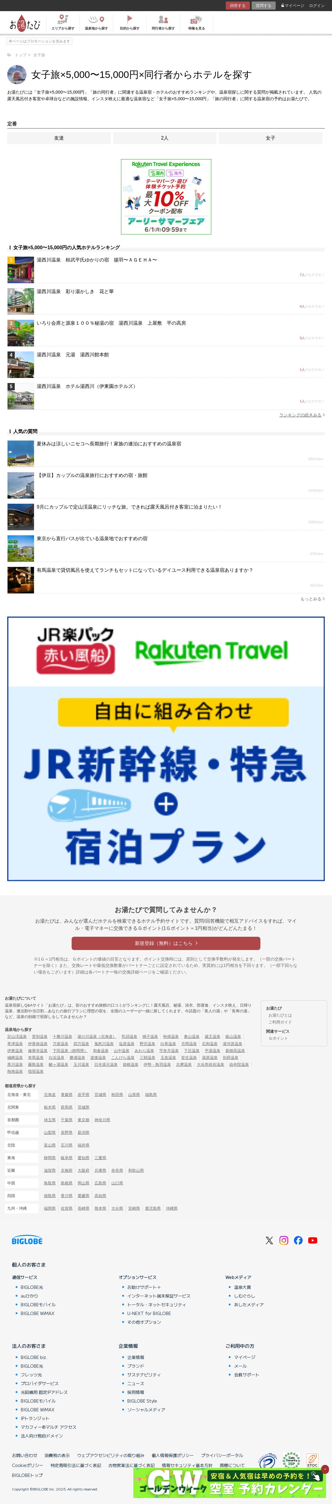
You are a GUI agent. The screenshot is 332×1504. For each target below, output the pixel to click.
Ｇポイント (278, 1038)
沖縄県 (172, 1208)
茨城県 (83, 1107)
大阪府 (83, 1170)
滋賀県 (50, 1170)
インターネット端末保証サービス (159, 1296)
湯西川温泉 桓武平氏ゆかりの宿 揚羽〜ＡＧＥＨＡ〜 (97, 259)
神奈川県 (102, 1120)
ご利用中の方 (239, 1345)
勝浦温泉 (77, 1057)
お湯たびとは (280, 1015)
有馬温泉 (36, 1057)
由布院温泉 (239, 1064)
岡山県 (83, 1183)
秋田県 (117, 1094)
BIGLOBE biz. (34, 1357)
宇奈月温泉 (169, 1050)
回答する (238, 5)
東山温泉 (192, 1036)
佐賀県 (67, 1208)
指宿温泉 (36, 1071)
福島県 (151, 1094)
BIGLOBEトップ (27, 1475)
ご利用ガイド (280, 1022)
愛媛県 (83, 1195)
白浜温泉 (56, 1057)
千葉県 (67, 1120)
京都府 (67, 1170)
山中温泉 (121, 1050)
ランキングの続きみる (302, 414)
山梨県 (50, 1132)
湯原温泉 (210, 1057)
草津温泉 (15, 1043)
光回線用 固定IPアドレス (44, 1392)
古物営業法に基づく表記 (131, 1465)
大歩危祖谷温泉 (210, 1064)
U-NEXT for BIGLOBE (149, 1313)
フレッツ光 (31, 1375)
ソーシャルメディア (146, 1410)
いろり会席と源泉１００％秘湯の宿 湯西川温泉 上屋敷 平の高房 (111, 323)
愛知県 (83, 1158)
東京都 (83, 1120)
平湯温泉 (212, 1050)
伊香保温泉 (38, 1043)
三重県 (100, 1158)
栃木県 (50, 1107)
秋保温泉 (171, 1036)
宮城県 (100, 1094)
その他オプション (144, 1322)
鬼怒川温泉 (104, 1043)
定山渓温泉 (17, 1036)
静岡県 (50, 1158)
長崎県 (83, 1208)
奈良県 (117, 1170)
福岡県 (50, 1208)
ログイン (317, 5)
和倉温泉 (101, 1050)
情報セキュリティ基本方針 (187, 1465)
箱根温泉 (130, 1064)
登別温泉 (40, 1036)
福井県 (83, 1145)
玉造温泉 (168, 1057)
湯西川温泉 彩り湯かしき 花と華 (75, 291)
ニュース (135, 1383)
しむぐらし (244, 1296)
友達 (59, 138)
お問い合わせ (24, 1455)
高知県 (100, 1195)
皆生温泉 (189, 1057)
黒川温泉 (15, 1064)
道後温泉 (98, 1057)
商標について (232, 1465)
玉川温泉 (81, 1064)
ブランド (135, 1366)
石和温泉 (210, 1043)
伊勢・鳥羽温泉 (157, 1064)
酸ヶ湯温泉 (58, 1064)
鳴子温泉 (150, 1036)
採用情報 (135, 1392)
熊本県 (100, 1208)
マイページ (292, 5)
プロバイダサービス (40, 1383)
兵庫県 (100, 1170)
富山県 (50, 1145)
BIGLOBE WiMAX (37, 1313)
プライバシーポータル (222, 1455)
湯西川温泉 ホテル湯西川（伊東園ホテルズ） (87, 386)
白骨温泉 (168, 1043)
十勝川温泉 (62, 1036)
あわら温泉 (144, 1050)
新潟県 (83, 1132)
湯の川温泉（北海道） (96, 1036)
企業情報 (128, 1345)
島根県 (67, 1183)
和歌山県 (136, 1170)
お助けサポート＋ (144, 1287)
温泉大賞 (242, 1287)
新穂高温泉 (235, 1050)
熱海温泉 (15, 1071)
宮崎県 (134, 1208)
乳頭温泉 (129, 1036)
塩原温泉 (127, 1043)
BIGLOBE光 (32, 1287)
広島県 (100, 1183)
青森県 (67, 1094)
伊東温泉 (15, 1050)
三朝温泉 (147, 1057)
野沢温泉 (147, 1043)
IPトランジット (35, 1418)
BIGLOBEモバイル (38, 1304)
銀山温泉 (233, 1036)
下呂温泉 (192, 1050)
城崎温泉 (15, 1057)
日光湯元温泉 (106, 1064)
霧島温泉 (36, 1064)
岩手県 (83, 1094)
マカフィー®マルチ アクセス (48, 1427)
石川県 (67, 1145)
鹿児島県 (153, 1208)
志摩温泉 (184, 1064)
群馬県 (67, 1107)
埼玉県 (50, 1120)
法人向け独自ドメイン (42, 1436)
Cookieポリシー (27, 1465)
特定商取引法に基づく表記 (76, 1465)
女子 (270, 138)
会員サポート (246, 1375)
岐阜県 (67, 1158)
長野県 (67, 1132)
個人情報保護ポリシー (173, 1455)
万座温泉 (60, 1043)
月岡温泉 (189, 1043)
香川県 (67, 1195)
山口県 (117, 1183)
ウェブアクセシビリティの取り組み (110, 1455)
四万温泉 (81, 1043)
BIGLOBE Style (142, 1401)
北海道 (50, 1094)
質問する (263, 5)
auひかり (29, 1296)
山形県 (134, 1094)
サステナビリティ (144, 1375)
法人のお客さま (29, 1345)
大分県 (117, 1208)
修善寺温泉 (38, 1050)
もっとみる (312, 598)
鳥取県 (50, 1183)
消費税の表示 (57, 1455)
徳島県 (50, 1195)
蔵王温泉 (212, 1036)
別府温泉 (230, 1057)
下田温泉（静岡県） (70, 1050)
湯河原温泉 (232, 1043)
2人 (165, 138)
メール (240, 1366)
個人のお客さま (29, 1264)
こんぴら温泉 (123, 1057)
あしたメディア (249, 1304)
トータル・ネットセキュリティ (156, 1304)
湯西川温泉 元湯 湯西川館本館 (73, 354)
